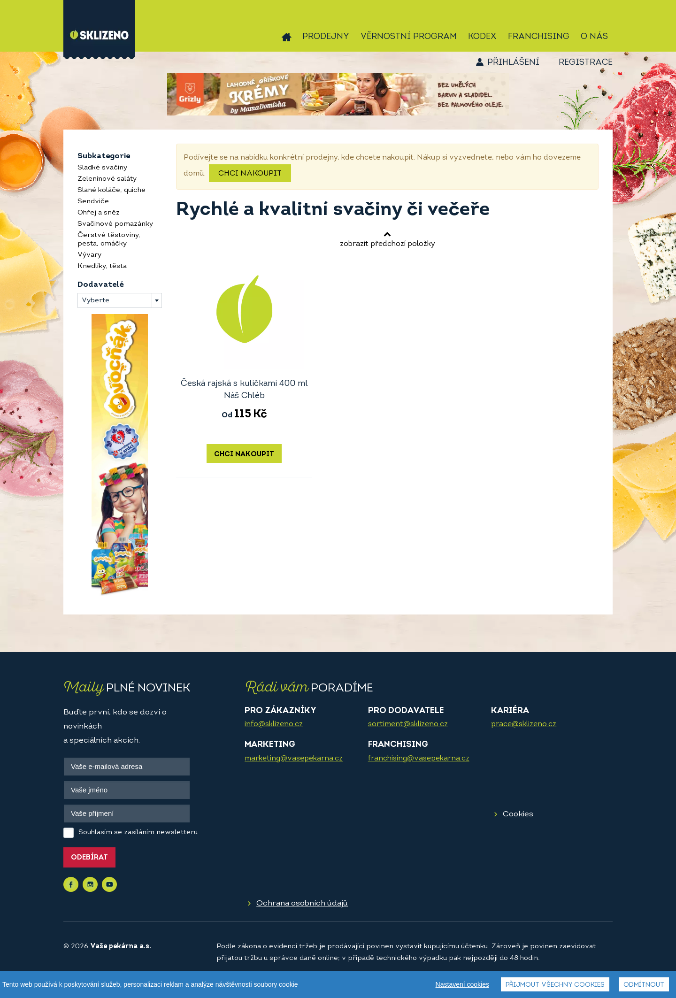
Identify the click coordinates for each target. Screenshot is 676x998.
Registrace (586, 62)
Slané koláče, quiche (111, 190)
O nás (594, 36)
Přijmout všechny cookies (555, 985)
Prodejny (325, 36)
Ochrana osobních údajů (302, 903)
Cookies (518, 814)
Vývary (89, 255)
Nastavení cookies (462, 984)
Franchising (538, 36)
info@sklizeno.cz (274, 724)
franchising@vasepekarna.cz (418, 758)
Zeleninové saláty (107, 179)
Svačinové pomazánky (115, 224)
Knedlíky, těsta (102, 266)
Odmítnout (643, 985)
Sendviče (93, 201)
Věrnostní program (409, 36)
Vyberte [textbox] (95, 300)
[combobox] (119, 300)
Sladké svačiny (102, 167)
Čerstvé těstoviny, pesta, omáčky (108, 239)
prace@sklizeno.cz (523, 724)
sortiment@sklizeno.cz (408, 724)
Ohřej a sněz (98, 212)
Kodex (482, 36)
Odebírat (89, 857)
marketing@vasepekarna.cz (294, 758)
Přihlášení (513, 62)
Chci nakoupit (250, 173)
